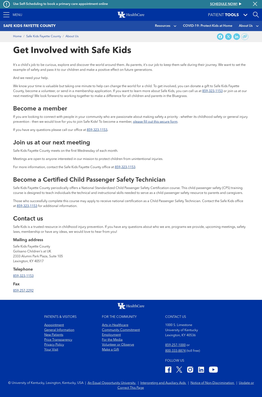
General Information (59, 330)
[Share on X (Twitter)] (228, 36)
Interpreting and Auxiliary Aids (163, 383)
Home (17, 36)
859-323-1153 (212, 91)
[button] (12, 15)
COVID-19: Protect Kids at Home (207, 26)
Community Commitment (121, 330)
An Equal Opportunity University (112, 383)
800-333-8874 (175, 351)
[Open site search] (256, 15)
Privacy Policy (54, 344)
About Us (246, 26)
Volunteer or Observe (118, 344)
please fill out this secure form (155, 122)
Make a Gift (110, 349)
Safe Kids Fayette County (43, 36)
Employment (111, 335)
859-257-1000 (175, 345)
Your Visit (51, 349)
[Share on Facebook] (220, 36)
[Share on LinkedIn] (237, 36)
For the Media (112, 340)
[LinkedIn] (201, 370)
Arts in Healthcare (115, 325)
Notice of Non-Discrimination (213, 383)
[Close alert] (255, 4)
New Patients (53, 335)
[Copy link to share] (245, 36)
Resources (162, 26)
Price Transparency (58, 340)
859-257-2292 (23, 290)
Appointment (54, 325)
